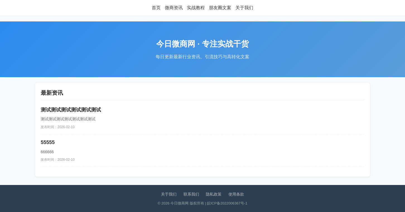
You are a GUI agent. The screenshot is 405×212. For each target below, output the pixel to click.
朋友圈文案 (220, 7)
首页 (156, 7)
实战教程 (196, 7)
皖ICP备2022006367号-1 (227, 203)
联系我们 (191, 194)
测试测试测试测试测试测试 (71, 110)
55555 (48, 142)
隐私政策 (213, 194)
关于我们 (244, 7)
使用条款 (236, 194)
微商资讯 (174, 7)
